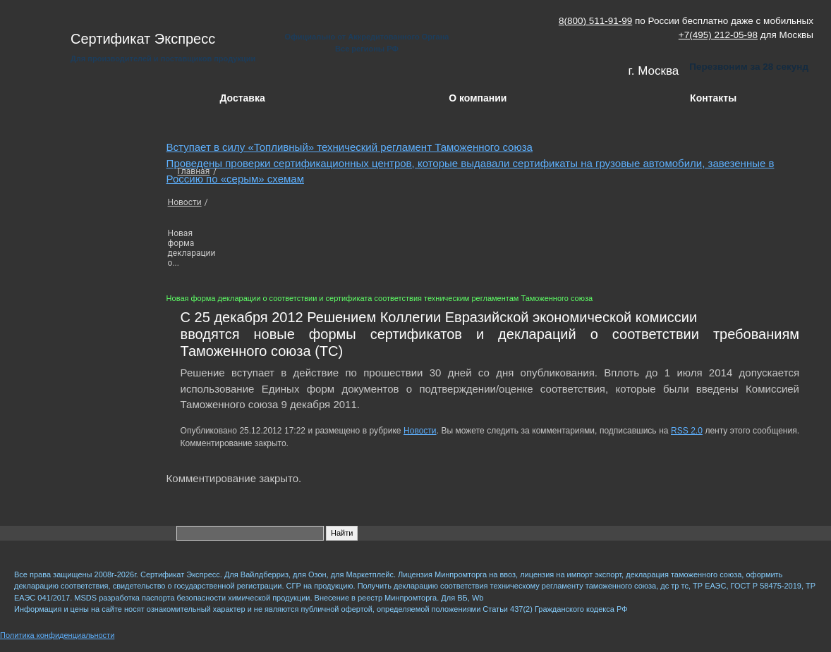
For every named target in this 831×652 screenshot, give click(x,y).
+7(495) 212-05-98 (718, 35)
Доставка (242, 98)
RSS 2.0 (687, 431)
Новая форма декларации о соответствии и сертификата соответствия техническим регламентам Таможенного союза (379, 298)
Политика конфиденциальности (57, 635)
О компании (478, 98)
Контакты (713, 98)
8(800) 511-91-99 (595, 21)
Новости (185, 202)
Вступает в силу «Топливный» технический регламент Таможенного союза (349, 147)
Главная (194, 171)
